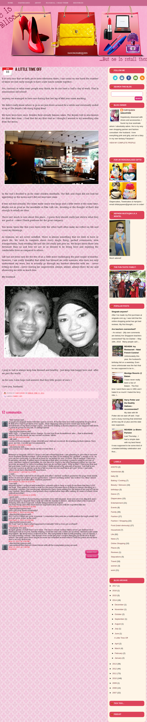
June (117, 633)
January (118, 658)
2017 (114, 586)
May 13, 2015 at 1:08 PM (19, 541)
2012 (114, 669)
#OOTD (114, 467)
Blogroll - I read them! (57, 3)
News (113, 539)
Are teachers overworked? (124, 329)
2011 (114, 673)
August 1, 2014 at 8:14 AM (20, 445)
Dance (114, 494)
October (118, 614)
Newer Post (92, 552)
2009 (114, 683)
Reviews (114, 552)
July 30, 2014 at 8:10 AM (19, 437)
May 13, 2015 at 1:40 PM (19, 547)
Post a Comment (9, 549)
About (38, 3)
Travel (113, 561)
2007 (114, 693)
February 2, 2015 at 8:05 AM (21, 512)
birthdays (115, 489)
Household (115, 530)
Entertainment (117, 503)
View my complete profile (122, 143)
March (118, 648)
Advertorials (116, 472)
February (119, 653)
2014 (114, 600)
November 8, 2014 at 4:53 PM (22, 481)
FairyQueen (20, 393)
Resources (78, 3)
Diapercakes (24, 3)
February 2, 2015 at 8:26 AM (21, 520)
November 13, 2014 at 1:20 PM (22, 495)
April (117, 644)
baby (113, 476)
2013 (114, 664)
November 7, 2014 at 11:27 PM (22, 472)
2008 (114, 688)
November (119, 609)
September (120, 619)
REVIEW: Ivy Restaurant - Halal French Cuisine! (132, 349)
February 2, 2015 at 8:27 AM (21, 526)
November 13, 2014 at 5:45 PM (22, 507)
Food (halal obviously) (120, 525)
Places (114, 548)
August (118, 624)
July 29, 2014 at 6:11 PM (19, 429)
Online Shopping (118, 543)
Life (20, 396)
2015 (114, 595)
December (119, 605)
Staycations (116, 557)
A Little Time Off (121, 638)
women (114, 566)
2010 (114, 678)
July (117, 629)
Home (10, 3)
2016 (114, 590)
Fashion (114, 516)
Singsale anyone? (120, 312)
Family (15, 396)
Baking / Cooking (118, 480)
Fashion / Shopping (119, 521)
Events (114, 507)
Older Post (92, 556)
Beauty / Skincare (118, 485)
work (113, 570)
